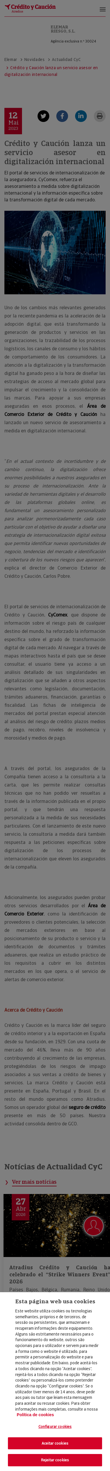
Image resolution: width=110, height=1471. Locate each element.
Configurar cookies (55, 1426)
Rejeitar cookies (55, 1460)
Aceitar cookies (55, 1443)
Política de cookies (35, 1414)
